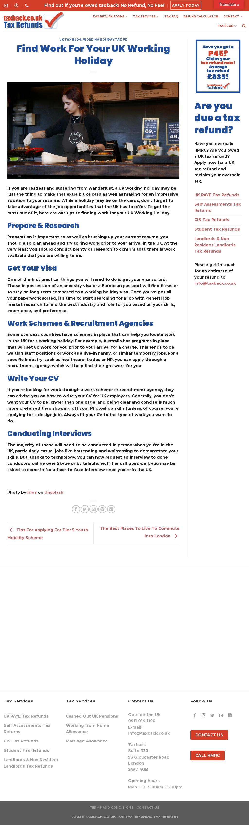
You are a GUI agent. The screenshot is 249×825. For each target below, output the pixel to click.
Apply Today (186, 5)
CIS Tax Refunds (211, 220)
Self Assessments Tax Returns (217, 207)
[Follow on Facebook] (195, 716)
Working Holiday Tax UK (105, 40)
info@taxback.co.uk (215, 283)
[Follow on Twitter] (212, 716)
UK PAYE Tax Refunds (216, 195)
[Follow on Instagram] (204, 716)
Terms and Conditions (111, 807)
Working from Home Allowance (87, 728)
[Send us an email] (221, 716)
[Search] (243, 25)
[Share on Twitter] (85, 509)
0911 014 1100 (141, 721)
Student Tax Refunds (217, 229)
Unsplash (53, 492)
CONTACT (233, 16)
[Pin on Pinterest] (102, 509)
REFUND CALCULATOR (200, 16)
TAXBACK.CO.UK (100, 817)
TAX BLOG (227, 26)
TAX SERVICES (146, 16)
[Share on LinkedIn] (111, 509)
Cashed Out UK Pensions (92, 716)
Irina (32, 492)
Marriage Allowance (87, 741)
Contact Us (148, 807)
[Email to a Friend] (93, 509)
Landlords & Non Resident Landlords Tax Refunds (215, 245)
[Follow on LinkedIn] (230, 716)
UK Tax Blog (70, 40)
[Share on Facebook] (76, 509)
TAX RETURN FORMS (110, 16)
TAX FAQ (171, 16)
